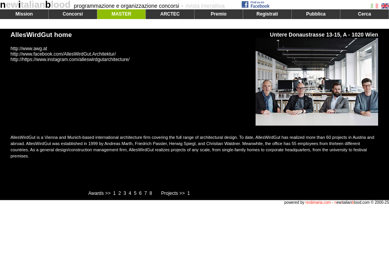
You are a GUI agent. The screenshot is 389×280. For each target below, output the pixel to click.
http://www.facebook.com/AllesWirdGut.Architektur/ (63, 54)
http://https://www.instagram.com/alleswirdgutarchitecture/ (70, 59)
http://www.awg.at (29, 48)
